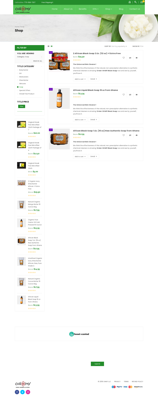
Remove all (37, 61)
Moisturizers (23, 77)
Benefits (82, 9)
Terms (126, 381)
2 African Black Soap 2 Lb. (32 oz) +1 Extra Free (97, 53)
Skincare (22, 83)
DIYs (96, 9)
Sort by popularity (118, 46)
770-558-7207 (29, 2)
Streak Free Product (26, 94)
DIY (20, 73)
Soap (27, 57)
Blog (121, 9)
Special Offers (24, 90)
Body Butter (23, 70)
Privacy (117, 381)
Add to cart (79, 79)
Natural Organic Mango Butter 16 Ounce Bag (34, 204)
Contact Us (134, 9)
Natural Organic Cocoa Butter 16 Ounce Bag (34, 281)
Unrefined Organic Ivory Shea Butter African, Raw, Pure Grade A (35, 262)
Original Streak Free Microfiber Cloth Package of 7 (34, 126)
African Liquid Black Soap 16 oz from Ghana (34, 299)
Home (54, 9)
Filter (21, 106)
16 (141, 46)
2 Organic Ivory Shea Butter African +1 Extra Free (34, 185)
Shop (109, 9)
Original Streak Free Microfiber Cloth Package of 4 (34, 146)
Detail (93, 79)
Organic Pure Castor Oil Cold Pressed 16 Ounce (35, 222)
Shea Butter (23, 80)
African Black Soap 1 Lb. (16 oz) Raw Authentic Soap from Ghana (35, 241)
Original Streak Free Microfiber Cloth (34, 165)
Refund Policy (137, 381)
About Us (68, 9)
